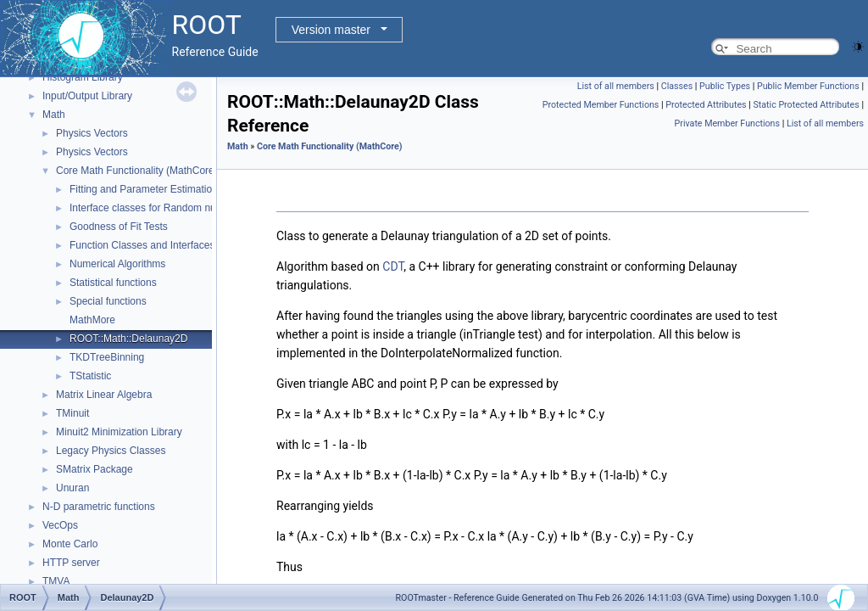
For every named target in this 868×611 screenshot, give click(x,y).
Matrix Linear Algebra (104, 395)
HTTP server (71, 563)
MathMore (92, 320)
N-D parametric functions (98, 507)
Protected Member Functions (600, 104)
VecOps (60, 525)
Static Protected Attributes (806, 104)
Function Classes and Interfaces (142, 245)
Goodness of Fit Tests (119, 227)
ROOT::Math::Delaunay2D (128, 339)
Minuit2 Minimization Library (119, 432)
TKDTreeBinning (107, 357)
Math (53, 115)
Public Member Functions (808, 86)
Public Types (724, 86)
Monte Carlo (69, 544)
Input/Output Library (87, 96)
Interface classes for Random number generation (180, 208)
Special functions (108, 301)
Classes (677, 86)
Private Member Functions (727, 123)
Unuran (72, 488)
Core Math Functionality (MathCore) (137, 171)
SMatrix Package (94, 469)
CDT (392, 266)
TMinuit (72, 413)
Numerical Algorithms (117, 264)
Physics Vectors (92, 133)
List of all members (615, 86)
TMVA (56, 581)
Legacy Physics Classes (110, 451)
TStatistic (90, 376)
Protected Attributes (705, 104)
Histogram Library (82, 77)
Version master (331, 29)
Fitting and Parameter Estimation (144, 189)
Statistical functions (113, 283)
